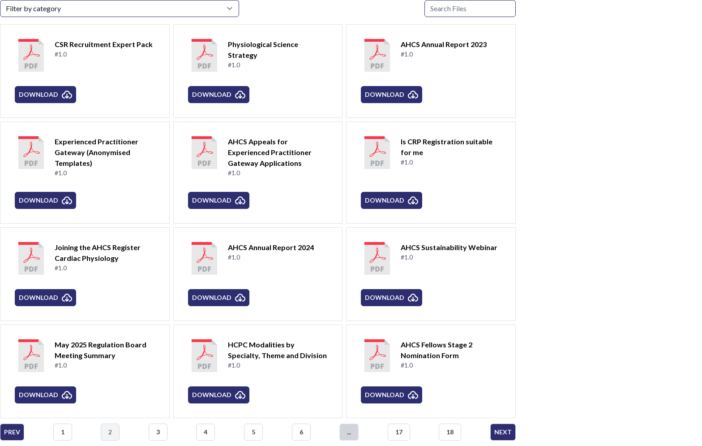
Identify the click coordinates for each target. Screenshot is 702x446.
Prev (12, 432)
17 (398, 432)
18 (450, 432)
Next (503, 432)
